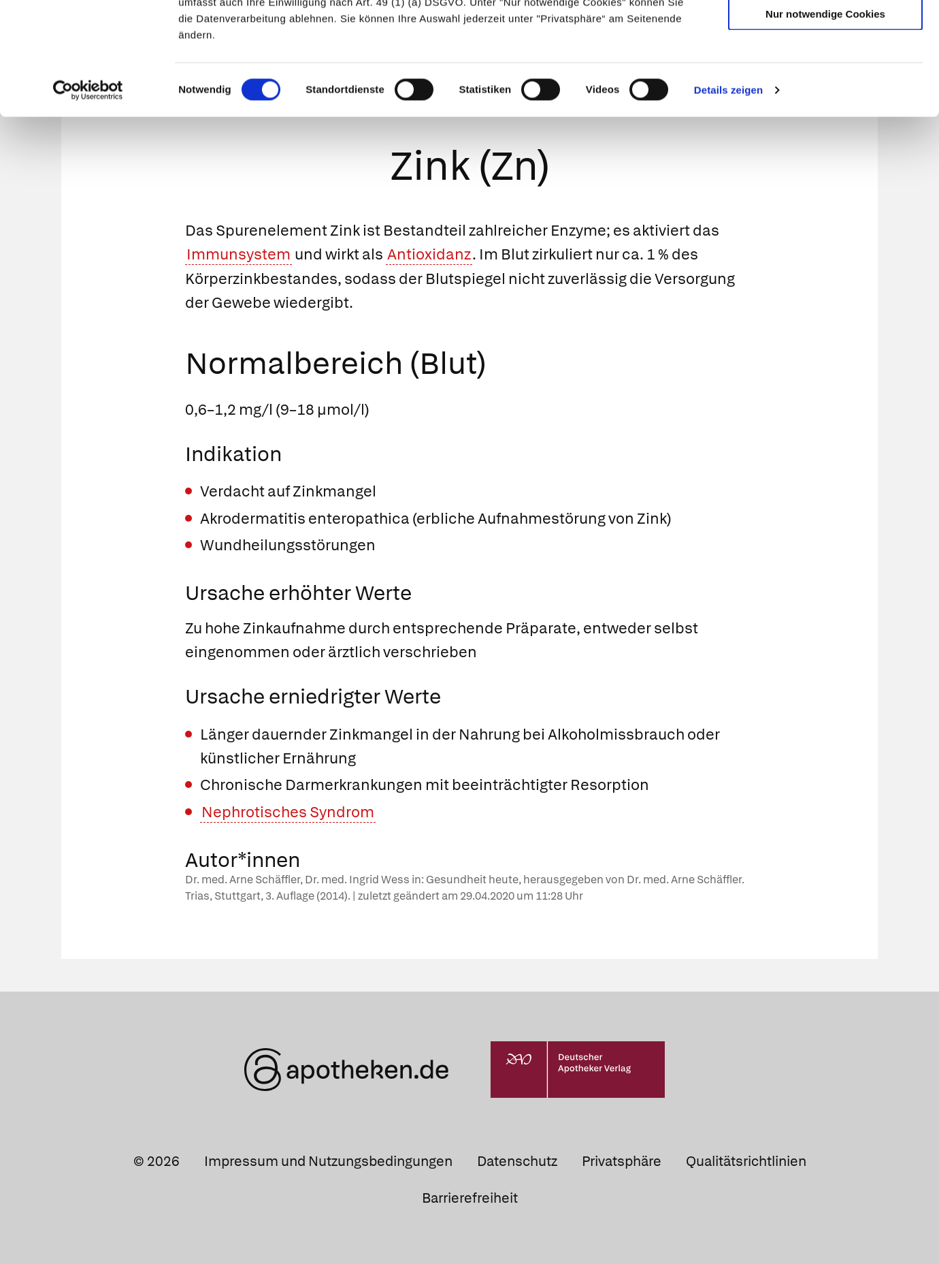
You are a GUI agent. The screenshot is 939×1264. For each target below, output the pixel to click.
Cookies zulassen (825, 33)
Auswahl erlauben (825, 72)
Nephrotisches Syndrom (287, 812)
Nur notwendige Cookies (825, 110)
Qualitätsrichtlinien (746, 1161)
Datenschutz (517, 1161)
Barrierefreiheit (470, 1198)
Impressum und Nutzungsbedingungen (328, 1161)
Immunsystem (238, 254)
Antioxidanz (429, 254)
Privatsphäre (621, 1161)
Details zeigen (728, 186)
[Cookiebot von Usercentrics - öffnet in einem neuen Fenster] (88, 186)
